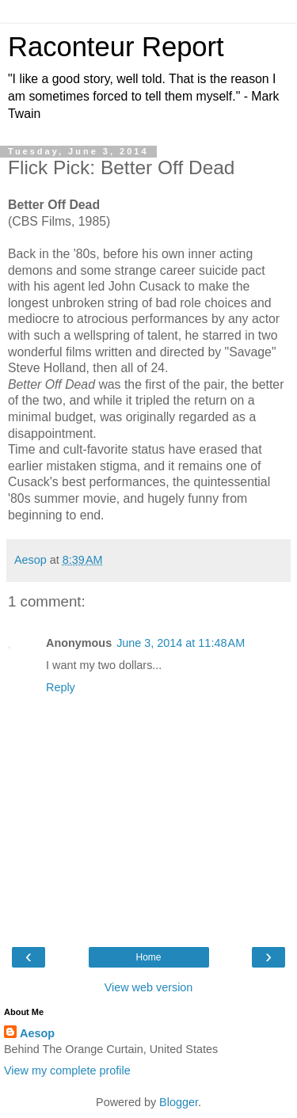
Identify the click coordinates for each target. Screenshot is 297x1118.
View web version (149, 987)
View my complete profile (67, 1070)
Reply (60, 687)
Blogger (178, 1102)
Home (148, 957)
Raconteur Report (116, 47)
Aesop (37, 1033)
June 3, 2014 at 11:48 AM (180, 643)
